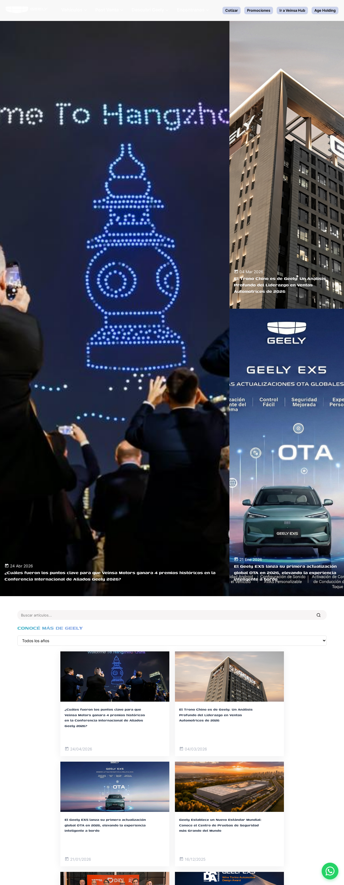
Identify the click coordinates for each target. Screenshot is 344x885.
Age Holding (325, 10)
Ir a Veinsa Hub (292, 10)
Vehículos (74, 10)
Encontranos (193, 10)
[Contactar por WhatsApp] (330, 871)
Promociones (258, 10)
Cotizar (231, 10)
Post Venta (109, 10)
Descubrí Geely (150, 10)
